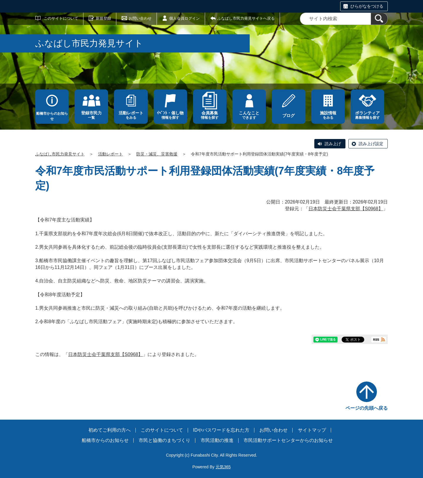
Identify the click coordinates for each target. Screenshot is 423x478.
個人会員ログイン (184, 18)
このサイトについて (61, 18)
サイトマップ (312, 430)
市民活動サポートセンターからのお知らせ (288, 440)
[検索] (379, 19)
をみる (131, 115)
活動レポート (110, 154)
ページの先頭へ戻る (366, 408)
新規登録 (103, 18)
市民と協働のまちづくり (164, 440)
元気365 (223, 467)
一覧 (91, 115)
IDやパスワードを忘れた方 (221, 430)
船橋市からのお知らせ (52, 116)
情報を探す (170, 115)
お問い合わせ (140, 18)
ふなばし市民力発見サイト (60, 154)
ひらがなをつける (366, 6)
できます (249, 115)
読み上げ (333, 143)
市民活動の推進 (217, 440)
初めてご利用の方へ (109, 430)
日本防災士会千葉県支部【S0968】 (345, 208)
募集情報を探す (367, 115)
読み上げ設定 (371, 143)
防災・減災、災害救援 (156, 154)
